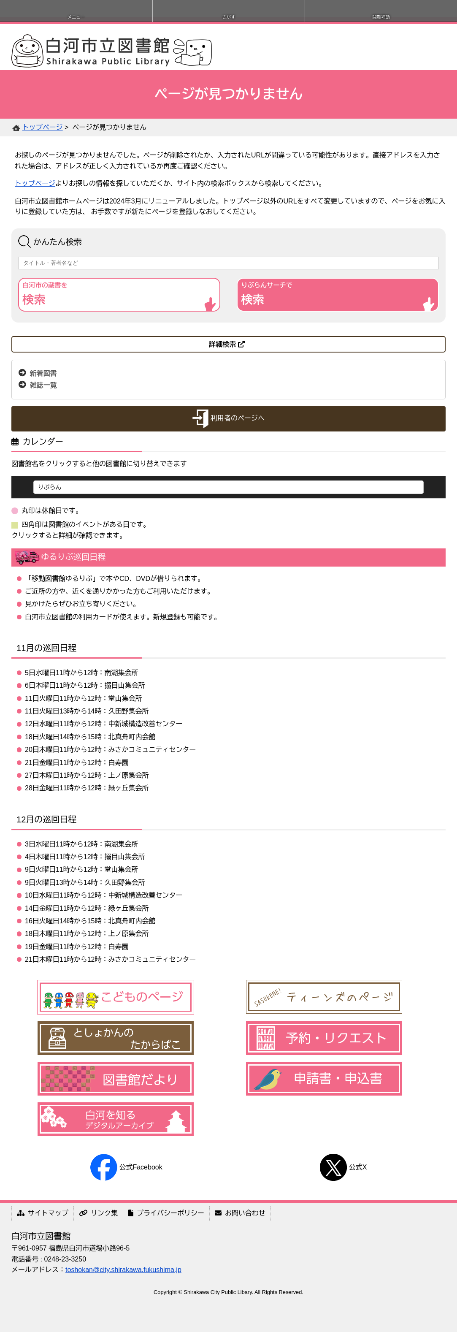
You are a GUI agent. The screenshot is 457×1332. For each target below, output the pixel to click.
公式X (343, 1167)
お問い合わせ (240, 1213)
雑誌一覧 (43, 385)
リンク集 (98, 1213)
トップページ (42, 127)
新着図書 (43, 373)
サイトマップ (42, 1213)
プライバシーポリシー (166, 1213)
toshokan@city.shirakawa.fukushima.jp (123, 1269)
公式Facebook (126, 1167)
